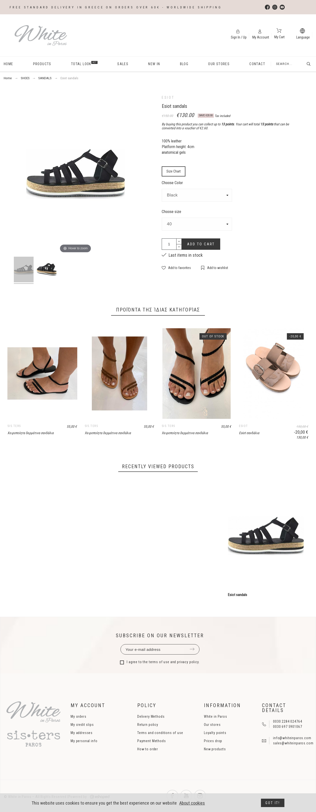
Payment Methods (151, 741)
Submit (192, 649)
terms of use (159, 662)
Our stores (212, 725)
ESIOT (168, 97)
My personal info (84, 741)
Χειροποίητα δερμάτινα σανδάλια (30, 433)
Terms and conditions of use (160, 733)
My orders (78, 716)
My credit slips (82, 725)
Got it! (272, 803)
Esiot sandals (237, 595)
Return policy (147, 725)
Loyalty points (215, 733)
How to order (147, 749)
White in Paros (215, 716)
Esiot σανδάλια (249, 433)
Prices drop (213, 741)
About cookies (192, 803)
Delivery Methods (150, 716)
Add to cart (201, 244)
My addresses (82, 733)
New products (215, 749)
